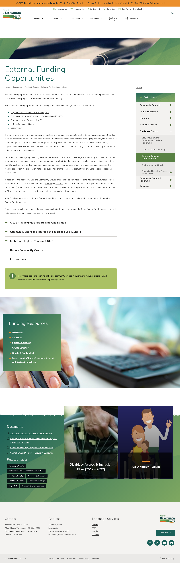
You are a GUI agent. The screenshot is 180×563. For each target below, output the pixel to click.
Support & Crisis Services (33, 486)
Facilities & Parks (16, 481)
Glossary (95, 559)
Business (156, 186)
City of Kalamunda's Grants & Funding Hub (30, 112)
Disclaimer (71, 559)
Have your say (60, 9)
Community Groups (37, 481)
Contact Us (109, 9)
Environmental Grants (153, 165)
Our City (58, 18)
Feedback (166, 533)
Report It (13, 486)
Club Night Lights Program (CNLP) (26, 120)
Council (39, 18)
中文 (94, 528)
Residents (77, 18)
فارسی (95, 531)
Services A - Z (93, 9)
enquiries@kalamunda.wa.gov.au (24, 531)
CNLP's (59, 183)
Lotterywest (16, 127)
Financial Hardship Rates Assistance (157, 172)
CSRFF (48, 183)
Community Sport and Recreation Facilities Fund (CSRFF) (37, 116)
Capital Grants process (15, 202)
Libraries (156, 118)
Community (96, 18)
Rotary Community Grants (22, 124)
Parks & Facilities (156, 111)
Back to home (148, 97)
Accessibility (77, 9)
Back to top (167, 558)
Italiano (95, 524)
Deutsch (95, 534)
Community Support (156, 105)
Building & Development (118, 19)
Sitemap (60, 559)
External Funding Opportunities (150, 157)
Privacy (51, 559)
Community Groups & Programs (156, 179)
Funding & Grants (32, 87)
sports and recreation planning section (46, 279)
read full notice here (154, 3)
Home (7, 87)
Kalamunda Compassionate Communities (26, 471)
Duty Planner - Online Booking (131, 9)
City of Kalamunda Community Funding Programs (152, 140)
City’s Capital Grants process (94, 209)
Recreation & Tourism (136, 19)
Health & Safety (156, 124)
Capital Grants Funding (153, 149)
